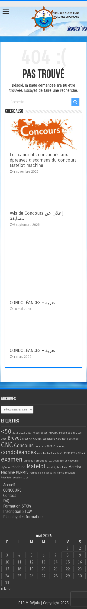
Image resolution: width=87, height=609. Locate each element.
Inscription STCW (17, 511)
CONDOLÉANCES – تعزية (32, 302)
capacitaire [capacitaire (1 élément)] (49, 438)
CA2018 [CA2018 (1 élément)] (37, 438)
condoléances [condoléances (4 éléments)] (18, 452)
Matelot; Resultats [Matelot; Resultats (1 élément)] (57, 467)
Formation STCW (17, 506)
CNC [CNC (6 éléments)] (7, 445)
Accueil (9, 485)
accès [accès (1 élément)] (44, 432)
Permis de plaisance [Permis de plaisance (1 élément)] (41, 472)
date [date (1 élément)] (39, 453)
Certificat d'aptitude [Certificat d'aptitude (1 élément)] (67, 438)
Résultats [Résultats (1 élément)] (6, 477)
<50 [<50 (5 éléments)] (6, 431)
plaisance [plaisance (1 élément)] (58, 472)
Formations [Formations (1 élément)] (40, 460)
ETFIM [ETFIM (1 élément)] (67, 453)
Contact (9, 495)
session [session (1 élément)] (17, 477)
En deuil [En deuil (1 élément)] (47, 453)
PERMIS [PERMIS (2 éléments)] (22, 472)
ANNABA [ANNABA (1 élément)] (53, 432)
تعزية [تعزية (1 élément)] (26, 477)
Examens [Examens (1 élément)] (28, 460)
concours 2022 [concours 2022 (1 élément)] (43, 446)
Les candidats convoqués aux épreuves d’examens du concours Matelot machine (43, 160)
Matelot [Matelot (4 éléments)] (36, 466)
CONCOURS (12, 490)
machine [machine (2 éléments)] (18, 467)
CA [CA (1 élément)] (30, 438)
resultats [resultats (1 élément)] (70, 472)
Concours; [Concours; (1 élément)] (59, 446)
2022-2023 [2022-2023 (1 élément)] (25, 432)
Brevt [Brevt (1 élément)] (25, 438)
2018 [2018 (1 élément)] (15, 432)
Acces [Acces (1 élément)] (36, 432)
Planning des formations (23, 516)
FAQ (6, 501)
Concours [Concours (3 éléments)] (24, 446)
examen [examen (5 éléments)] (11, 459)
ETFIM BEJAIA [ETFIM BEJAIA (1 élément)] (78, 453)
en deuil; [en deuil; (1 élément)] (58, 453)
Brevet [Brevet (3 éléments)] (14, 438)
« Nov (5, 589)
